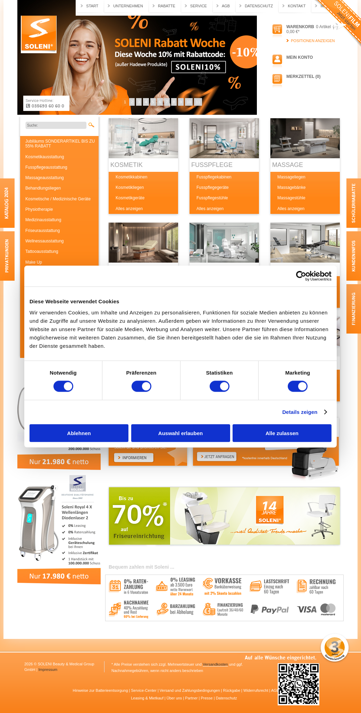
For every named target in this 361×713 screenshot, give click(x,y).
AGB (226, 6)
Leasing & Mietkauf (148, 698)
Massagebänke (291, 187)
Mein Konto (299, 57)
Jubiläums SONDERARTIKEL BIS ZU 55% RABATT (60, 144)
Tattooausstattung (41, 251)
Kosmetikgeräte (130, 197)
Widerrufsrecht (256, 690)
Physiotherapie (39, 209)
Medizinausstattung (43, 219)
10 (189, 102)
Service (198, 6)
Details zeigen (299, 412)
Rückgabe (232, 690)
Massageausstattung (44, 177)
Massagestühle (291, 197)
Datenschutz (259, 6)
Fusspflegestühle (212, 197)
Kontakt (296, 6)
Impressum (48, 669)
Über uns (175, 698)
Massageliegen (291, 177)
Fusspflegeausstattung (46, 167)
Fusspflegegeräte (212, 187)
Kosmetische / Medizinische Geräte (58, 199)
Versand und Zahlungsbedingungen (190, 690)
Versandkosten (215, 664)
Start (92, 6)
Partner (192, 698)
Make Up (33, 262)
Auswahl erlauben (180, 433)
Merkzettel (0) (303, 76)
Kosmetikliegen (130, 187)
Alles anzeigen (129, 208)
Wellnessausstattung (44, 241)
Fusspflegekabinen (214, 177)
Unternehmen (128, 6)
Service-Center (144, 690)
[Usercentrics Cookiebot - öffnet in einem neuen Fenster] (301, 276)
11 (198, 102)
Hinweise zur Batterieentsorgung (101, 690)
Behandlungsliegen (43, 188)
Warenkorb (300, 26)
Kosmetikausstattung (44, 156)
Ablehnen (79, 433)
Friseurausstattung (42, 230)
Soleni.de (39, 34)
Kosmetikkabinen (131, 177)
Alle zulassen (282, 433)
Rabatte (166, 6)
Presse (207, 698)
